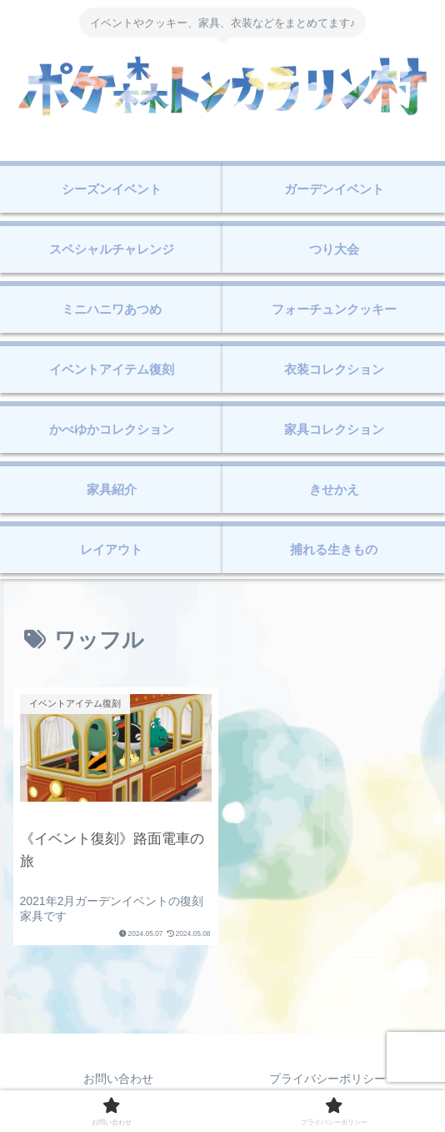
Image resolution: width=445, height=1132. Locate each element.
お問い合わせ (118, 1078)
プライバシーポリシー (327, 1078)
